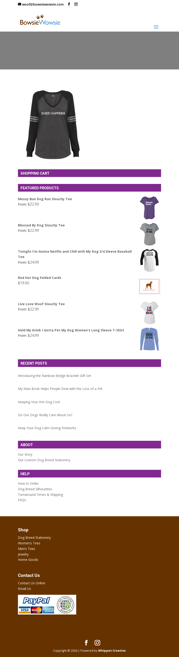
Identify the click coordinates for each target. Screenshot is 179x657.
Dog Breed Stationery (34, 537)
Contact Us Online (31, 583)
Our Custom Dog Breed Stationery (44, 460)
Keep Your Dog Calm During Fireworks (47, 428)
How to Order (28, 483)
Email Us (24, 588)
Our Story (25, 454)
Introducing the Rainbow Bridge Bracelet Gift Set (54, 375)
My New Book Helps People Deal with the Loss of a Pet (60, 388)
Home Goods (28, 559)
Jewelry (23, 554)
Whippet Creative (112, 650)
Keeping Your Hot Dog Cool (39, 402)
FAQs (22, 500)
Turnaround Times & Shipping (40, 494)
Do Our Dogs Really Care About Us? (45, 415)
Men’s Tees (26, 548)
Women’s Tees (29, 543)
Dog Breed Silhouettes (35, 489)
